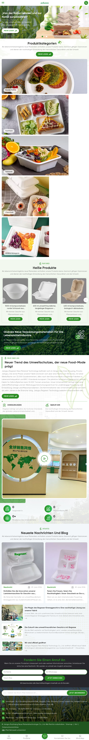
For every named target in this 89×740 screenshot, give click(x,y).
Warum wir (55, 405)
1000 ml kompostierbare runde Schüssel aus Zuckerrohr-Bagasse (15, 307)
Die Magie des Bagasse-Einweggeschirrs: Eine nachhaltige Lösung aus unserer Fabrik (55, 609)
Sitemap (69, 724)
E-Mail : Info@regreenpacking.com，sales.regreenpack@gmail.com (31, 713)
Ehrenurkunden (15, 405)
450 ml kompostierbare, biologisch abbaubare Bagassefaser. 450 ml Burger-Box (74, 307)
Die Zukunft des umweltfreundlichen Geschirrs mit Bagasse (50, 627)
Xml (76, 724)
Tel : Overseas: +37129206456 (41, 709)
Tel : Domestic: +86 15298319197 (17, 709)
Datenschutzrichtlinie (10, 727)
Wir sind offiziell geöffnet (35, 643)
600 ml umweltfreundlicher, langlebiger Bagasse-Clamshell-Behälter (44, 307)
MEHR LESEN (9, 32)
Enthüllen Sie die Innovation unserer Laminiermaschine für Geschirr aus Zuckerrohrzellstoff (19, 592)
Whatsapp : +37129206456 (38, 718)
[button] (42, 36)
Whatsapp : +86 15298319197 (16, 718)
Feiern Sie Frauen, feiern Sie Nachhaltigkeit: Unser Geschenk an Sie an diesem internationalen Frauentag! (66, 592)
